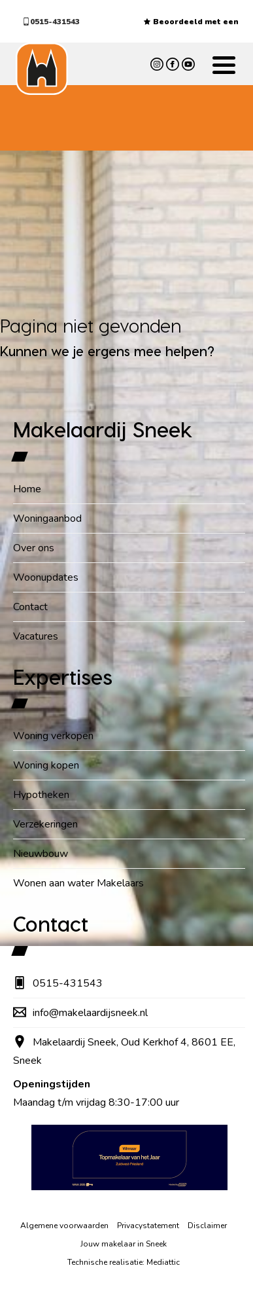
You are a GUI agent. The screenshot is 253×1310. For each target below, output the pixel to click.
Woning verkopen (53, 736)
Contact (30, 607)
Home (27, 489)
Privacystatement (148, 1225)
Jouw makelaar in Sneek (123, 1244)
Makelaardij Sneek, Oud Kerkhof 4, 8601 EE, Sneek (124, 1051)
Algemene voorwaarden (64, 1225)
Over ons (33, 548)
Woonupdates (45, 577)
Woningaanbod (47, 518)
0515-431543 (51, 21)
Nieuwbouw (40, 853)
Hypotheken (41, 795)
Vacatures (35, 636)
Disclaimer (207, 1225)
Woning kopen (46, 765)
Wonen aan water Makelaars (78, 883)
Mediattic (163, 1262)
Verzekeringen (45, 824)
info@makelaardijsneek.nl (80, 1013)
